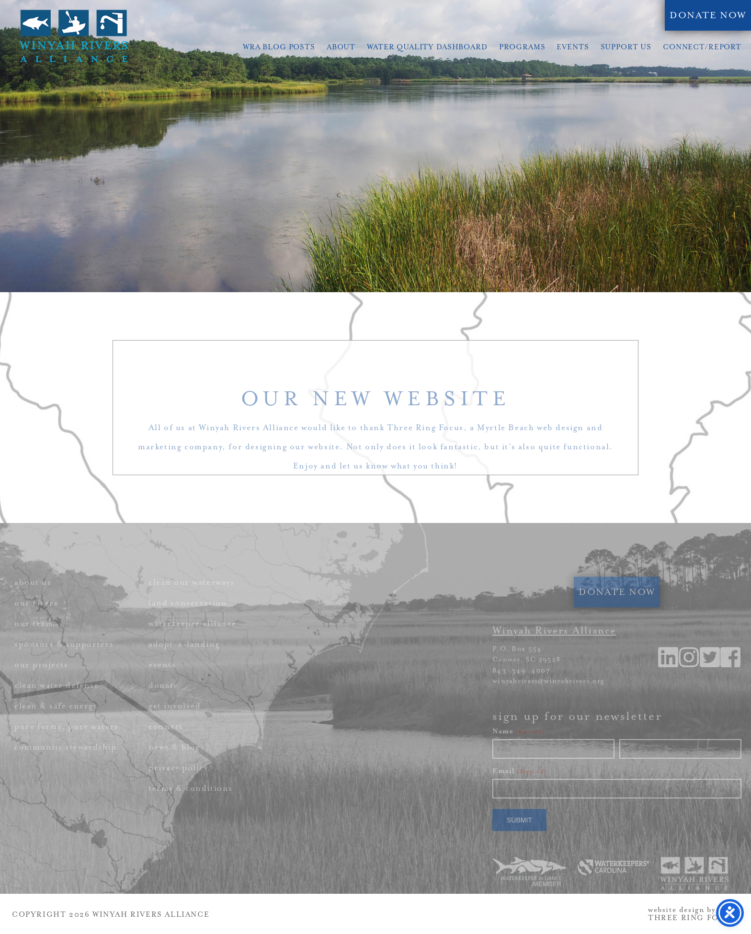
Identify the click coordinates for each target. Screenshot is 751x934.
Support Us (626, 47)
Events (573, 47)
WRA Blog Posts (279, 47)
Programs (522, 47)
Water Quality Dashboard (427, 47)
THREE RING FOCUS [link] (692, 918)
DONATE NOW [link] (708, 15)
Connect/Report (702, 47)
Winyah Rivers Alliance (73, 36)
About (341, 47)
